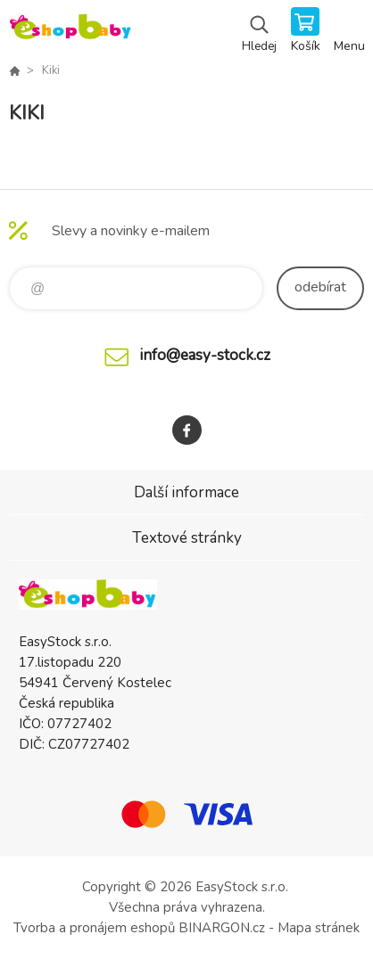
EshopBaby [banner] (70, 31)
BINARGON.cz (221, 928)
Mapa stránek (319, 928)
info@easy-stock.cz (204, 355)
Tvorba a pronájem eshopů (94, 928)
